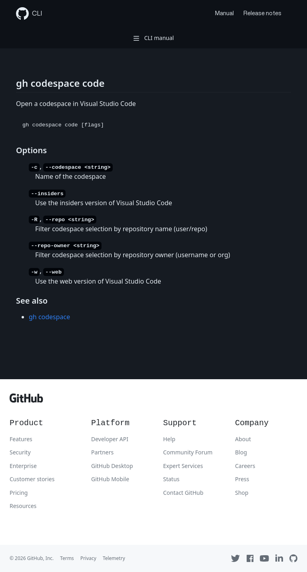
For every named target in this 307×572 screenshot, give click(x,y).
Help (169, 439)
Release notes (262, 13)
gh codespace (49, 316)
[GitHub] (26, 400)
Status (171, 479)
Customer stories (32, 479)
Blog (241, 452)
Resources (23, 506)
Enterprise (23, 466)
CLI (29, 13)
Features (21, 439)
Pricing (19, 492)
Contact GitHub (183, 492)
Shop (241, 492)
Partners (102, 452)
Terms (67, 558)
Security (20, 452)
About (243, 439)
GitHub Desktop (112, 466)
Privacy (88, 558)
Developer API (109, 439)
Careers (245, 466)
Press (242, 479)
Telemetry (114, 558)
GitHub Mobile (110, 479)
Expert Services (183, 466)
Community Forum (188, 452)
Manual (224, 13)
